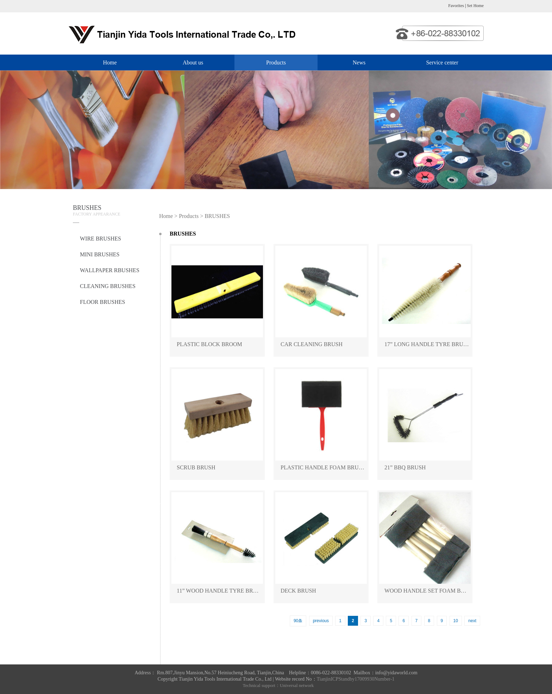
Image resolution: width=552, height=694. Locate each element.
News (359, 62)
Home (110, 62)
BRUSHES (217, 216)
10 (455, 620)
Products (276, 62)
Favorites (456, 5)
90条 (298, 620)
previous (321, 620)
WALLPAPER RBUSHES (109, 270)
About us (193, 62)
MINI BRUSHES (99, 254)
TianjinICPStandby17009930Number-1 (356, 679)
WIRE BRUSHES (100, 239)
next (472, 620)
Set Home (475, 5)
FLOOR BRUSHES (102, 302)
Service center (442, 62)
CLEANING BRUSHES (108, 286)
